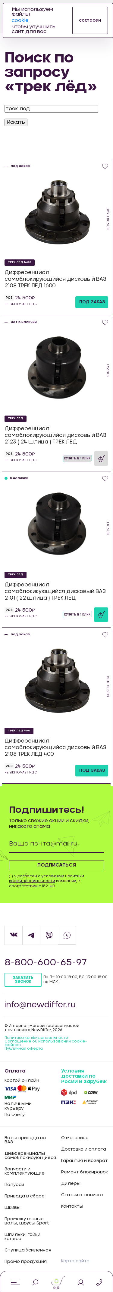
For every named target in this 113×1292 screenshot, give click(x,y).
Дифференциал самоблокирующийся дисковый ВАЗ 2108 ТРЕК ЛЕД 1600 (55, 279)
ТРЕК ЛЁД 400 (19, 730)
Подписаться (56, 865)
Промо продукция (26, 1262)
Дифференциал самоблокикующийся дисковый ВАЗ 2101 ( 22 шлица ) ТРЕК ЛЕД (55, 591)
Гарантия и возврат (84, 1161)
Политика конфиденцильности (36, 1037)
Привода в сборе (25, 1196)
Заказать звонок (23, 979)
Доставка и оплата (83, 1149)
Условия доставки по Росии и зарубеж (84, 1076)
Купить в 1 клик (77, 458)
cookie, (21, 20)
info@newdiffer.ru (40, 1005)
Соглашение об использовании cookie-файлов (46, 1043)
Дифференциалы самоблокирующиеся (28, 1155)
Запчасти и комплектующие (25, 1171)
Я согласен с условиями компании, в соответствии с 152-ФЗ (46, 881)
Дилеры (70, 1184)
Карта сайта (75, 1261)
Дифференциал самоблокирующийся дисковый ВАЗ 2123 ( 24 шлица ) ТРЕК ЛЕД (55, 435)
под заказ (92, 302)
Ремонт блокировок (84, 1172)
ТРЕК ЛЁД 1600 (19, 262)
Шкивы (12, 1208)
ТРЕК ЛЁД (15, 418)
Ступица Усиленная (28, 1250)
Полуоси (14, 1185)
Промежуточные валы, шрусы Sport (27, 1221)
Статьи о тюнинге (82, 1195)
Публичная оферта (24, 1048)
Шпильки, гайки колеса (22, 1237)
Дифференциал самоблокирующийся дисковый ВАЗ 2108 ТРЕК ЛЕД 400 (55, 747)
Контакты (72, 1206)
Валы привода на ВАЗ (25, 1140)
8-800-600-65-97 (46, 962)
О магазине (75, 1138)
